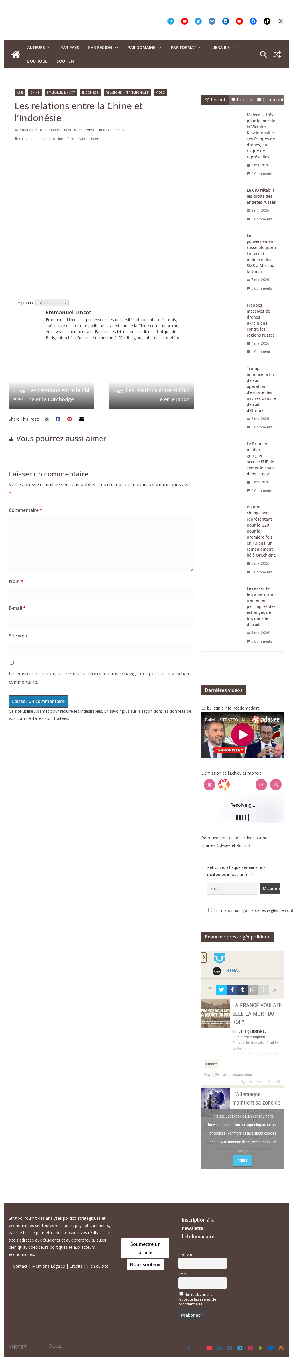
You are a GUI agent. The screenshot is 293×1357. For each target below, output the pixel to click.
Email (182, 1274)
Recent (215, 100)
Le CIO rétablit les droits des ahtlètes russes (261, 196)
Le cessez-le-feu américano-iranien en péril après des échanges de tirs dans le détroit (261, 606)
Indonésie (90, 93)
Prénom (185, 1254)
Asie (20, 93)
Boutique (37, 61)
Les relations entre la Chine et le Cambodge (51, 395)
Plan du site (97, 1266)
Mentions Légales (48, 1266)
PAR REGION (100, 47)
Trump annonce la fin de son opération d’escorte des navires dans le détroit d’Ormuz (261, 389)
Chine (34, 93)
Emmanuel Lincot (61, 93)
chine (23, 138)
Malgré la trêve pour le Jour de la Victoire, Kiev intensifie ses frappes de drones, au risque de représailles (261, 136)
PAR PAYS (69, 47)
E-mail (17, 608)
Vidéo (160, 93)
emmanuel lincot (42, 138)
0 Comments (111, 129)
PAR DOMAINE (141, 47)
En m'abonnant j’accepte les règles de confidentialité (197, 1299)
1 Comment (258, 351)
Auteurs (36, 47)
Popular (242, 100)
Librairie (220, 47)
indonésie (66, 138)
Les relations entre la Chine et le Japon (151, 395)
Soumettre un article (145, 1248)
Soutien (65, 61)
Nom (16, 581)
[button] (48, 48)
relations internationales (95, 138)
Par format (183, 47)
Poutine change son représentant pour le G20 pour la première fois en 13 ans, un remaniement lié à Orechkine (261, 531)
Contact (20, 1266)
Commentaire (25, 510)
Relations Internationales (127, 93)
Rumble (244, 845)
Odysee (224, 845)
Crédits (76, 1266)
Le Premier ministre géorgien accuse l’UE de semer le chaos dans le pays (261, 458)
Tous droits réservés (85, 1346)
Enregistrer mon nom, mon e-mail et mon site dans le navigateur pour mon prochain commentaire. (100, 677)
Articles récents (53, 303)
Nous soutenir (145, 1264)
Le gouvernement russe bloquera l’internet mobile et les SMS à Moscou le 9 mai (261, 253)
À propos (25, 303)
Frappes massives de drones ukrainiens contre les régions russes (261, 320)
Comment (270, 100)
